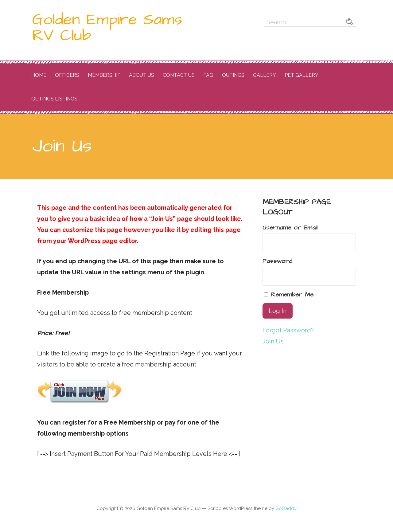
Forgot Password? (288, 330)
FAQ (208, 75)
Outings (233, 75)
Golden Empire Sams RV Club (107, 28)
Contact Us (179, 75)
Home (38, 75)
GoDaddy (286, 508)
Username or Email (290, 227)
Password (277, 261)
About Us (141, 75)
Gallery (264, 75)
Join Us (273, 341)
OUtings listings (54, 99)
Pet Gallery (301, 75)
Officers (67, 75)
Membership (104, 75)
